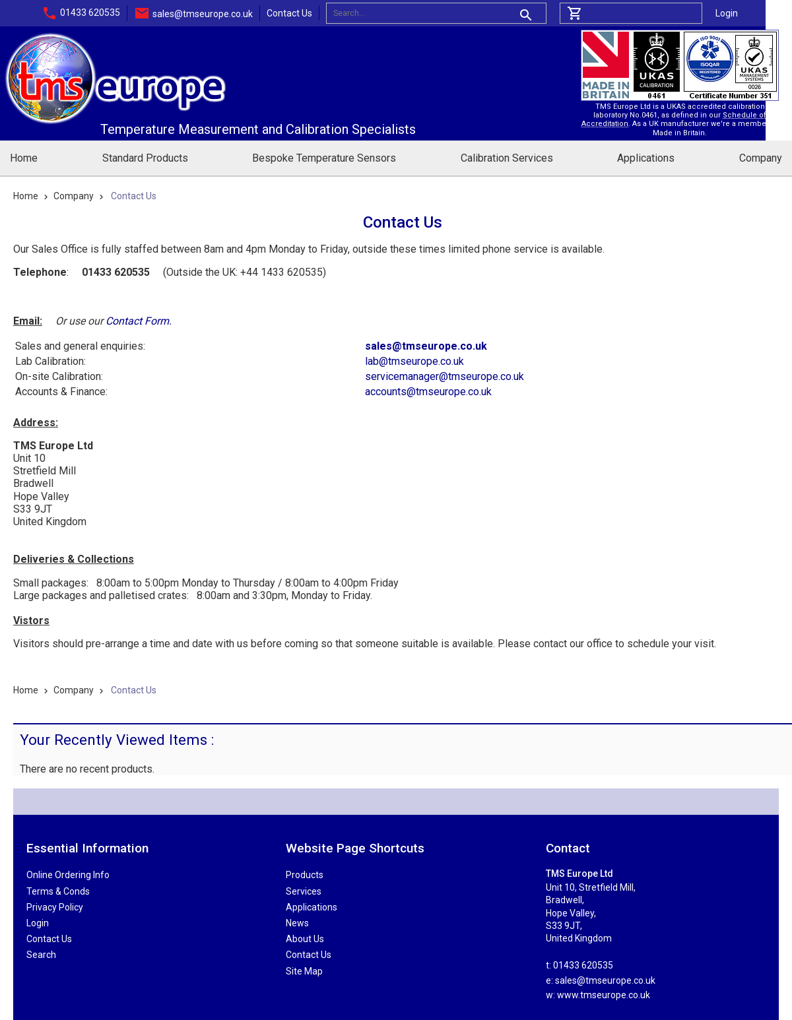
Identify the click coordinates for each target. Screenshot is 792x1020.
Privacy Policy (54, 907)
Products (304, 875)
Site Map (304, 971)
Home (24, 158)
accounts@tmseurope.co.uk (428, 391)
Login (726, 13)
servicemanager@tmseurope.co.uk (444, 376)
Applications (646, 158)
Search (41, 954)
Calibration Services (507, 158)
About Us (305, 939)
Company (760, 158)
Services (303, 891)
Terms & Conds (58, 891)
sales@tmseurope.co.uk (202, 14)
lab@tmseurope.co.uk (414, 361)
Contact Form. (139, 321)
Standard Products (145, 158)
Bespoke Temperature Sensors (324, 158)
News (297, 923)
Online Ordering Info (68, 875)
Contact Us (289, 13)
